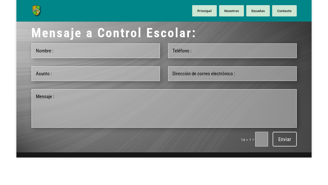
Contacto (284, 10)
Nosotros (231, 10)
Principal (204, 10)
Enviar (284, 139)
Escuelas (258, 10)
